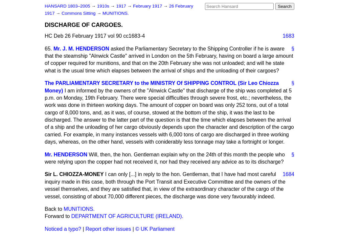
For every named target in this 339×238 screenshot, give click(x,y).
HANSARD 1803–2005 (67, 6)
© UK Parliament (154, 229)
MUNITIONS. (115, 13)
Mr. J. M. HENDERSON (81, 48)
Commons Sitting (79, 13)
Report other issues (108, 229)
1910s (103, 6)
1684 (288, 174)
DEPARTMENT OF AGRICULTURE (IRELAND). (127, 216)
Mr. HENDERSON (66, 154)
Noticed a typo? (63, 229)
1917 (121, 6)
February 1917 (148, 6)
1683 (288, 36)
